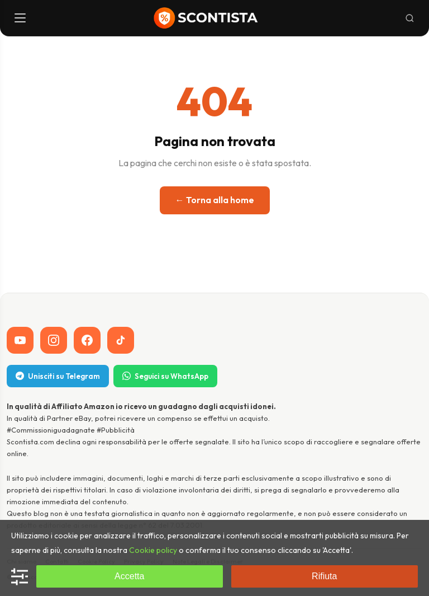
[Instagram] (53, 340)
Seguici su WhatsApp (165, 376)
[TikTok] (120, 340)
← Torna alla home (214, 199)
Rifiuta (324, 576)
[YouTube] (20, 340)
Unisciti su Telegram (58, 376)
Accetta (129, 576)
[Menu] (21, 18)
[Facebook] (87, 340)
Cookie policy (153, 550)
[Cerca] (410, 18)
